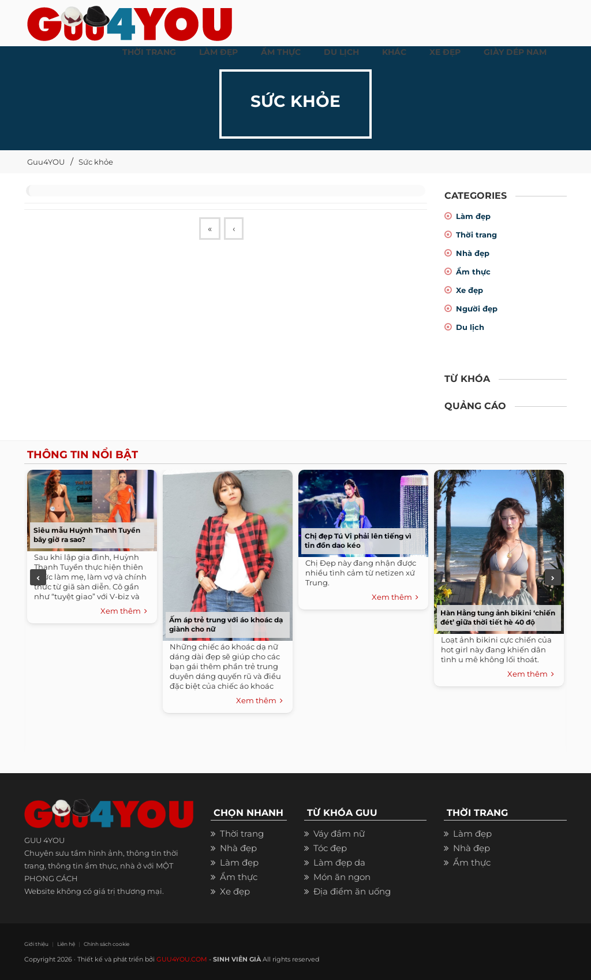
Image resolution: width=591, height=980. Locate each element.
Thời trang (476, 234)
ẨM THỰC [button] (281, 52)
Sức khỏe (95, 161)
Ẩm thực (473, 271)
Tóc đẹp (330, 847)
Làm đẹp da (339, 862)
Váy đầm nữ (339, 833)
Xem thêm (123, 611)
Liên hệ (66, 944)
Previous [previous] (38, 577)
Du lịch (470, 327)
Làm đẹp (473, 216)
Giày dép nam (515, 52)
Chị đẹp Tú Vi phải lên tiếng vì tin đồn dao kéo (358, 541)
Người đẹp (477, 308)
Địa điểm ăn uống (352, 891)
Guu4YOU (46, 161)
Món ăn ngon (342, 876)
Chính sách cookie (106, 944)
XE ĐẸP (445, 52)
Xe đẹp (469, 290)
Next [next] (553, 577)
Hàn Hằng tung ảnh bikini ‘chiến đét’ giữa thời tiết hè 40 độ (497, 617)
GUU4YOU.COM (181, 959)
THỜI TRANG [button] (149, 52)
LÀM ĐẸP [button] (218, 52)
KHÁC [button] (394, 52)
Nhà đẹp (472, 253)
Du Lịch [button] (341, 52)
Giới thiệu (36, 944)
